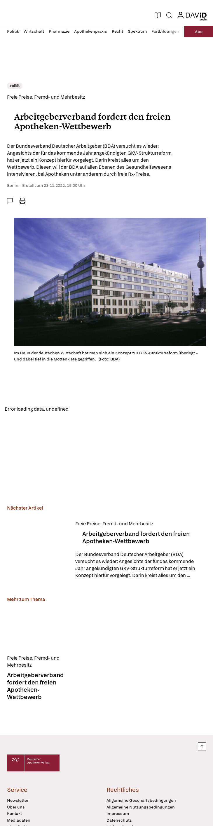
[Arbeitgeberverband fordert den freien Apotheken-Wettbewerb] (37, 549)
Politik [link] (15, 85)
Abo (198, 31)
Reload (81, 409)
